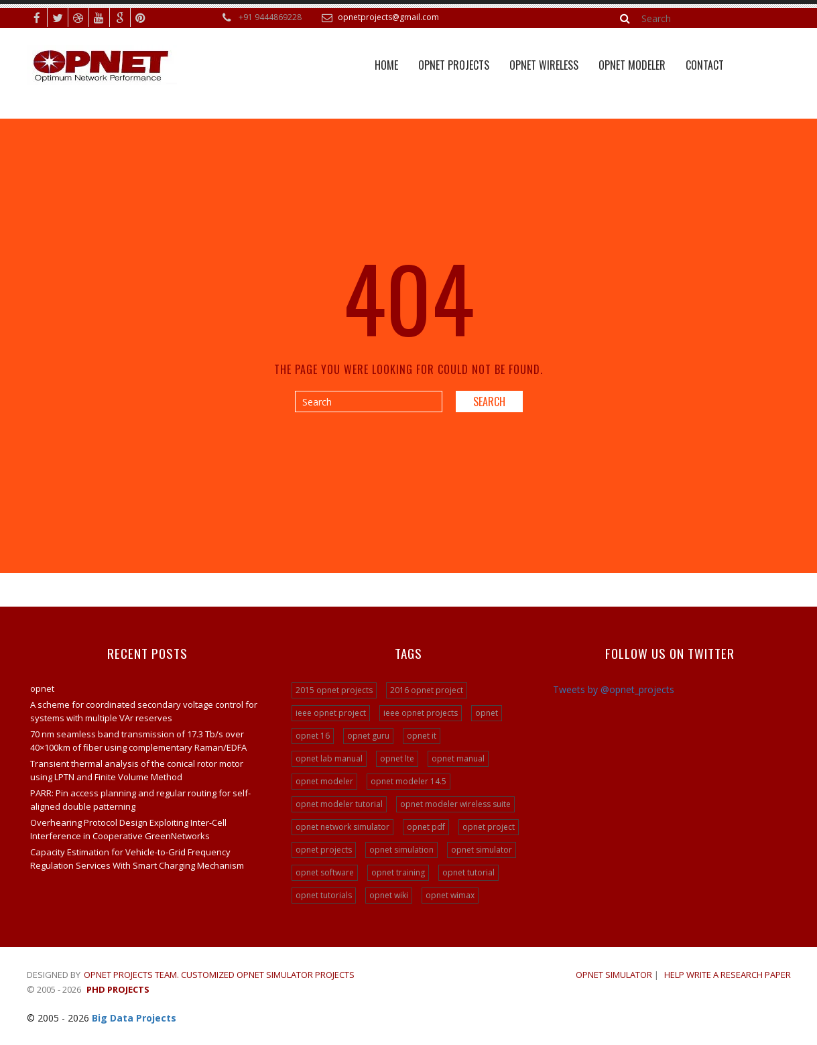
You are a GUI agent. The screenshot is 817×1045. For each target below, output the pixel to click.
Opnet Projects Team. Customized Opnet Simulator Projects (219, 975)
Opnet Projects (453, 65)
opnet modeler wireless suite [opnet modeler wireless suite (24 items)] (455, 804)
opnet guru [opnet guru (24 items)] (368, 735)
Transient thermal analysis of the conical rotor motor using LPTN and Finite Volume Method (136, 770)
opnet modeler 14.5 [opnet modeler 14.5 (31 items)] (408, 781)
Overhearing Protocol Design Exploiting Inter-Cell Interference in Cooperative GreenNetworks (128, 829)
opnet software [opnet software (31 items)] (325, 872)
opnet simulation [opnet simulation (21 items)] (401, 849)
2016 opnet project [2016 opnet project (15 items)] (426, 690)
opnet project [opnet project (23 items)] (488, 827)
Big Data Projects (134, 1017)
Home (386, 65)
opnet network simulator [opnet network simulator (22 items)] (342, 827)
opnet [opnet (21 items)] (486, 713)
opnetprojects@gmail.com (388, 17)
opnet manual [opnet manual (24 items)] (458, 758)
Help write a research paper (727, 975)
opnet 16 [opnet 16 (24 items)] (313, 735)
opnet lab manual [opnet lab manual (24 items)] (329, 758)
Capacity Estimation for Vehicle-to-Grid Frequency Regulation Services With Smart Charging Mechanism (137, 858)
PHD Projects (117, 989)
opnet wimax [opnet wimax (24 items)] (450, 895)
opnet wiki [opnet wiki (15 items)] (388, 895)
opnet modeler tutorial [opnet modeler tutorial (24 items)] (339, 804)
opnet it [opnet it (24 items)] (421, 735)
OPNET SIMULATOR (614, 975)
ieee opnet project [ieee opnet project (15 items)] (331, 713)
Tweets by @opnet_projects (613, 689)
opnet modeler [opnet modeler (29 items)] (324, 781)
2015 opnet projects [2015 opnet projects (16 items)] (334, 690)
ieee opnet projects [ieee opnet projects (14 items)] (420, 713)
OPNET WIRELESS (543, 65)
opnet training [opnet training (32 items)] (398, 872)
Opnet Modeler (632, 65)
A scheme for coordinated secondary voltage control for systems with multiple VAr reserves (143, 711)
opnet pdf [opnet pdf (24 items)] (426, 827)
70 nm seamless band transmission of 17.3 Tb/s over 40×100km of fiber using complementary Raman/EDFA (138, 740)
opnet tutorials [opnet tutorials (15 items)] (324, 895)
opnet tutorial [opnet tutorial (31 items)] (468, 872)
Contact (705, 65)
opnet (42, 688)
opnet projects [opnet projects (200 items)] (324, 849)
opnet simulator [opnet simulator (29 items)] (481, 849)
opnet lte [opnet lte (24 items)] (397, 758)
